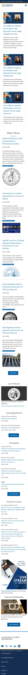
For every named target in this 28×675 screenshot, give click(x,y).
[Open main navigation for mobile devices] (26, 5)
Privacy (3, 666)
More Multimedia (13, 624)
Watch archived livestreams (8, 591)
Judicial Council (8, 264)
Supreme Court (8, 165)
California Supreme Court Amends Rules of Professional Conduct (12, 141)
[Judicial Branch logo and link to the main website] (14, 1)
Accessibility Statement (7, 657)
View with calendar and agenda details (12, 406)
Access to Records (6, 653)
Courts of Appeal (8, 220)
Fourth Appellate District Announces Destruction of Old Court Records (12, 287)
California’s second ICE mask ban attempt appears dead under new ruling (13, 473)
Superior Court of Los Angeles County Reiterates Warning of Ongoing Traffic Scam (13, 510)
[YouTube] (2, 646)
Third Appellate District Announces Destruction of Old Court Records (12, 330)
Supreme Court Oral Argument (10, 427)
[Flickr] (11, 646)
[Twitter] (6, 646)
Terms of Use (4, 662)
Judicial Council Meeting (9, 418)
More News (13, 373)
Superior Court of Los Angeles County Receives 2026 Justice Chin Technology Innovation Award (13, 549)
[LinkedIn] (15, 646)
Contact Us (4, 670)
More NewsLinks (13, 494)
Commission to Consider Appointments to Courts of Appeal (13, 196)
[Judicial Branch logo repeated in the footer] (14, 650)
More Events (13, 435)
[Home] (12, 5)
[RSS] (19, 646)
